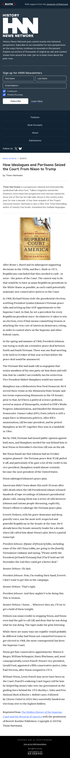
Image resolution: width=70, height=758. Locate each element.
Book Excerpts (35, 125)
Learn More (37, 101)
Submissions (35, 140)
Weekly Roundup (15, 94)
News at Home (10, 158)
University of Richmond (57, 4)
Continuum (12, 91)
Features (35, 117)
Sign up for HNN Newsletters (35, 744)
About (35, 132)
